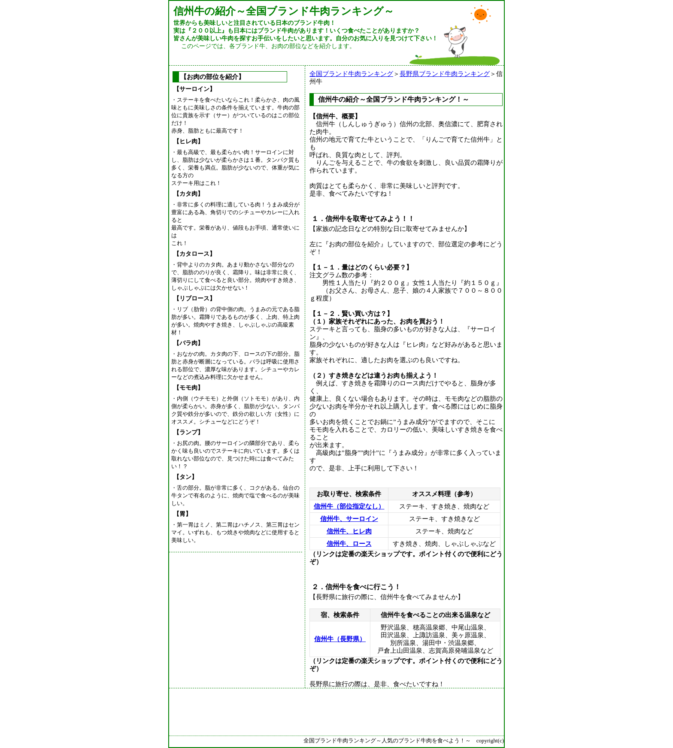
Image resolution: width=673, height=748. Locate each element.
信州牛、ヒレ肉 (349, 531)
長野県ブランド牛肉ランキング (445, 73)
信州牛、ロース (349, 543)
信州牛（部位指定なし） (349, 506)
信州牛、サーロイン (349, 518)
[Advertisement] (237, 608)
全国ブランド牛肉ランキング (351, 73)
